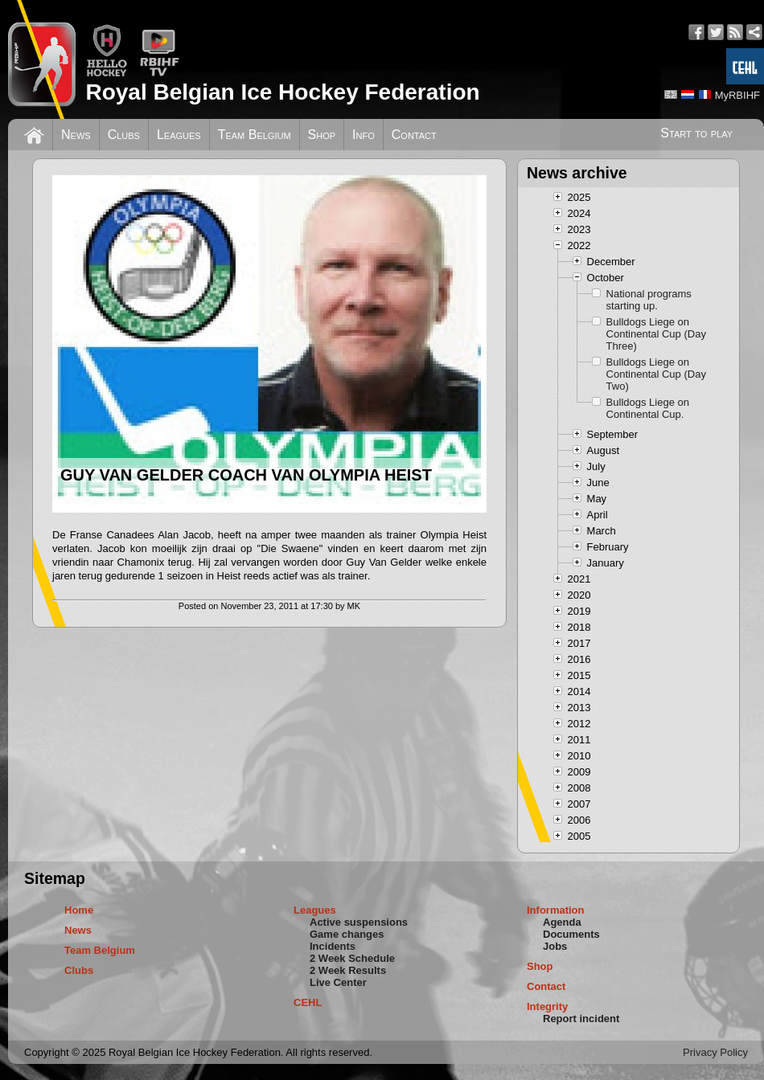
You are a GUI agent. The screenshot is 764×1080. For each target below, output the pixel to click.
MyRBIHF (737, 95)
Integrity (547, 1006)
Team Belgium (254, 134)
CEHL (308, 1002)
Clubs (124, 134)
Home (78, 910)
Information (556, 910)
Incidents (332, 946)
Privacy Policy (715, 1052)
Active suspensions (359, 922)
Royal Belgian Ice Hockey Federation (282, 92)
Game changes (347, 934)
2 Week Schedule (352, 958)
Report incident (581, 1018)
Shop (322, 134)
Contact (414, 134)
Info (363, 134)
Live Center (338, 982)
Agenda (562, 922)
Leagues (179, 134)
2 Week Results (348, 970)
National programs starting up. (649, 300)
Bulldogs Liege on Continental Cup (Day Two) (656, 374)
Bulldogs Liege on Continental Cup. (647, 408)
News (76, 134)
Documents (571, 934)
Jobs (555, 946)
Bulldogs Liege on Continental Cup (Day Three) (656, 334)
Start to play (696, 133)
